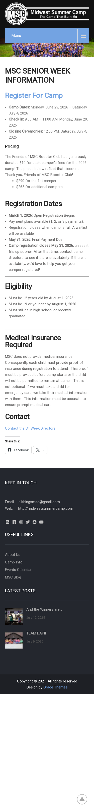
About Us (12, 554)
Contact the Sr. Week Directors (30, 428)
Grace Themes (55, 687)
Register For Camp (34, 95)
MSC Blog (13, 577)
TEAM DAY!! (36, 633)
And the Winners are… (44, 609)
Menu (16, 35)
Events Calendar (18, 569)
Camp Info (14, 562)
